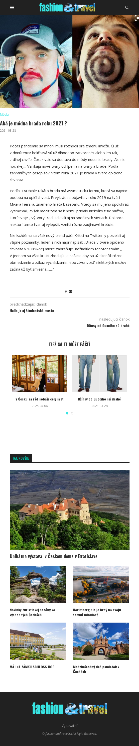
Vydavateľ (69, 725)
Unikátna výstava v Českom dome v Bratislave (54, 556)
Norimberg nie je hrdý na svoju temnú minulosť (97, 612)
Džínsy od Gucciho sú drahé (99, 398)
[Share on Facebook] (66, 291)
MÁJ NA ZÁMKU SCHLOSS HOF (32, 666)
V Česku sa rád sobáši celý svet (39, 398)
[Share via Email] (70, 291)
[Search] (127, 7)
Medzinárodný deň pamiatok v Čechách (96, 669)
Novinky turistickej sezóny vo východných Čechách (32, 612)
